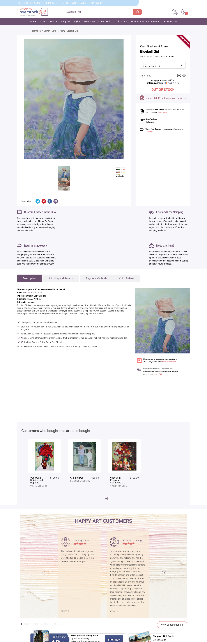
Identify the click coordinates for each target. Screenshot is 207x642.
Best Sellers (107, 21)
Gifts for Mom (58, 30)
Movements (90, 21)
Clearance (122, 21)
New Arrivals (138, 21)
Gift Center (45, 30)
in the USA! (157, 374)
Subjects (65, 21)
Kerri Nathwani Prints (33, 293)
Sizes (43, 21)
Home (35, 30)
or (170, 83)
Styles (77, 21)
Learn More (162, 112)
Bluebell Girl (72, 30)
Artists (33, 21)
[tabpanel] (44, 464)
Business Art (171, 21)
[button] (164, 573)
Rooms (53, 21)
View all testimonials (172, 624)
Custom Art (154, 21)
